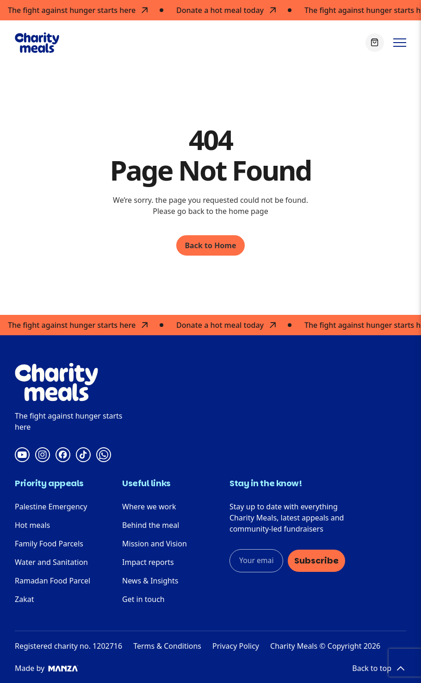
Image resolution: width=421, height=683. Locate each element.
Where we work (149, 506)
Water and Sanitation (51, 562)
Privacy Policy (235, 646)
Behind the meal (150, 525)
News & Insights (150, 581)
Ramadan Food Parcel (52, 581)
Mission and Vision (154, 544)
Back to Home (210, 245)
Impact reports (148, 562)
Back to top (379, 668)
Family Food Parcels (49, 544)
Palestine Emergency (51, 506)
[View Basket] (374, 42)
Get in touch (143, 599)
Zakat (24, 599)
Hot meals (32, 525)
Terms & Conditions (167, 646)
